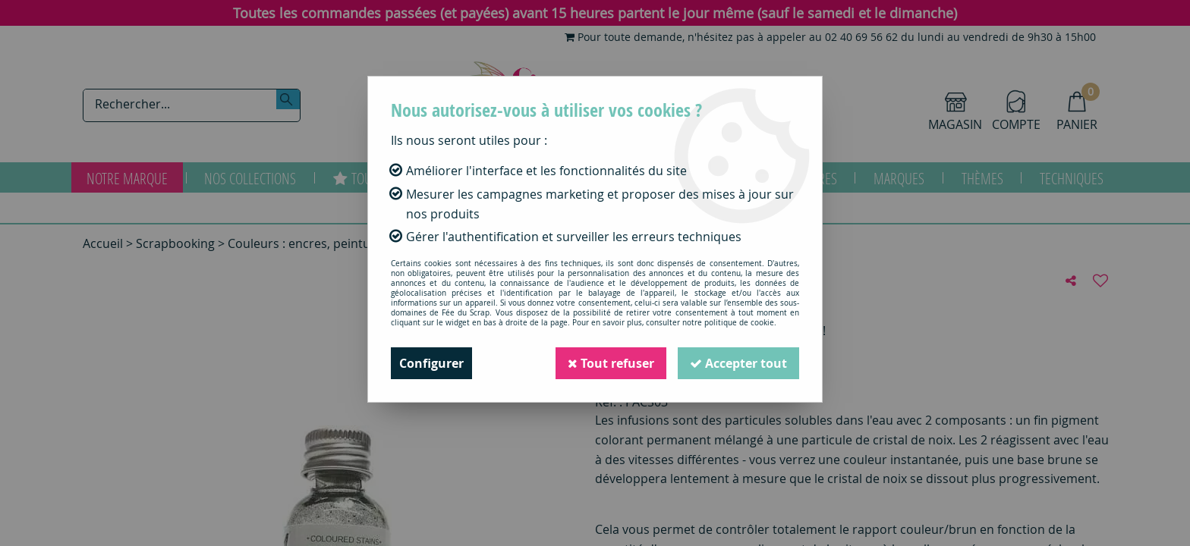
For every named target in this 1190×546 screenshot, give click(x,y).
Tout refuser (611, 363)
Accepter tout (738, 363)
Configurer (431, 363)
